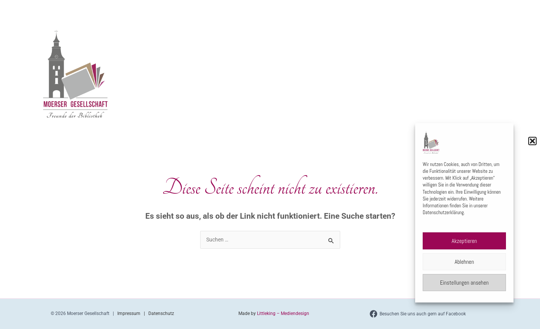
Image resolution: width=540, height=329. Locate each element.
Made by (247, 313)
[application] (329, 9)
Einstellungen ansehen (464, 282)
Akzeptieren (464, 240)
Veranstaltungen (370, 9)
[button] (532, 141)
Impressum (130, 313)
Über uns (317, 9)
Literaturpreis (429, 9)
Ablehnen (464, 261)
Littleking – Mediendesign (283, 313)
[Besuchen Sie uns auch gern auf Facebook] (418, 314)
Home (281, 9)
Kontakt (477, 9)
